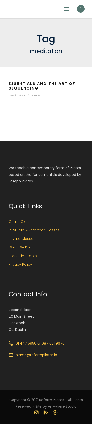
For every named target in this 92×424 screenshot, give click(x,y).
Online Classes (22, 221)
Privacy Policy (20, 264)
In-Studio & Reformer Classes (34, 230)
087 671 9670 (53, 343)
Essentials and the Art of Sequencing (42, 86)
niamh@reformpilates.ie (36, 354)
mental (36, 95)
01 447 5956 (26, 343)
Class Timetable (23, 255)
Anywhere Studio (62, 406)
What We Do (19, 247)
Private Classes (22, 238)
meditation (17, 95)
